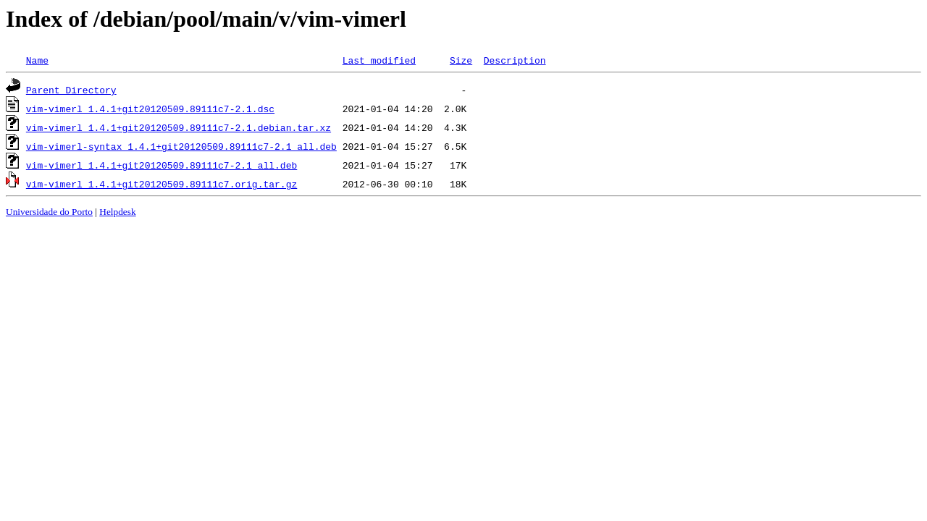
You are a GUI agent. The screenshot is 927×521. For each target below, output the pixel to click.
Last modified (379, 60)
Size (461, 60)
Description (515, 60)
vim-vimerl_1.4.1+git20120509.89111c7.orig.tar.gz (161, 183)
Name (37, 60)
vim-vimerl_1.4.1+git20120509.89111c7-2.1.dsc (150, 108)
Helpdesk (117, 211)
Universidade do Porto (49, 211)
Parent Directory (71, 89)
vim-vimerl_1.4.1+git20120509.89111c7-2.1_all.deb (161, 164)
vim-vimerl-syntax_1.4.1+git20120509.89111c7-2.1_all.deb (181, 146)
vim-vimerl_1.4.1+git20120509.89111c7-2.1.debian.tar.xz (178, 127)
